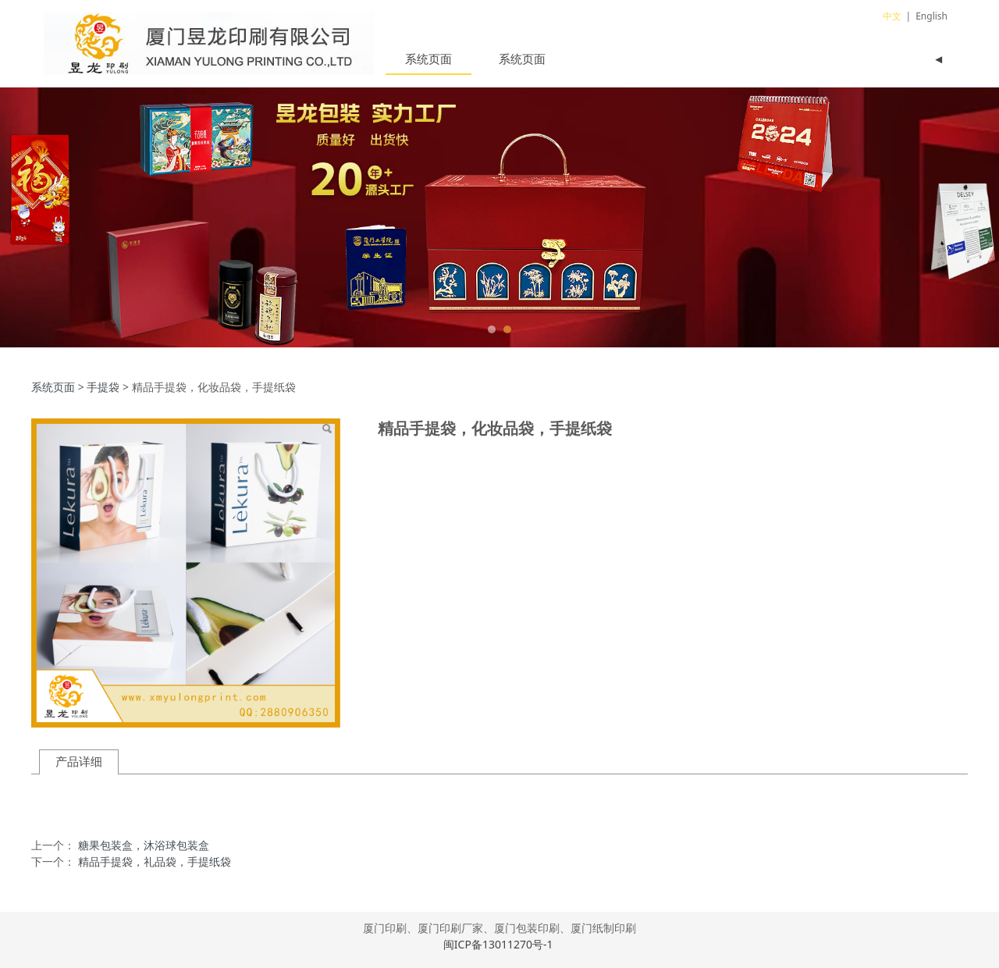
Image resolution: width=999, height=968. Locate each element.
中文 (892, 16)
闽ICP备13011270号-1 (499, 944)
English (931, 16)
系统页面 (428, 58)
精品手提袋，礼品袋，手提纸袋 (154, 861)
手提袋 (103, 386)
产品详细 (78, 761)
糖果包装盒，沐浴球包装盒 (143, 845)
